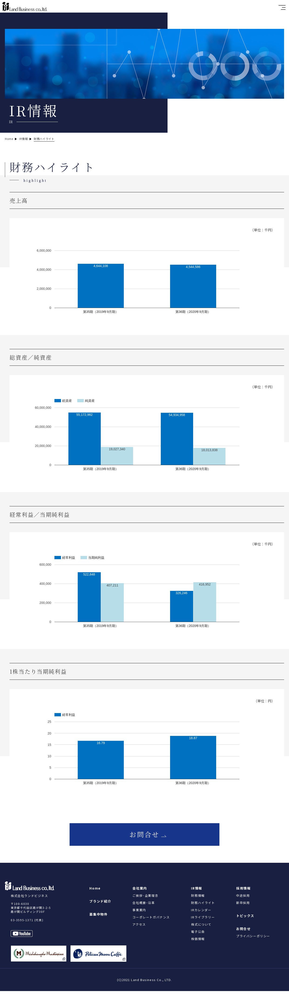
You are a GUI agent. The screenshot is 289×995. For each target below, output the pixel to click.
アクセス (139, 928)
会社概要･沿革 (143, 906)
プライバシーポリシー (253, 940)
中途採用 (243, 899)
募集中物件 (98, 918)
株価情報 (198, 943)
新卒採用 (243, 906)
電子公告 (198, 935)
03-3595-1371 (22, 924)
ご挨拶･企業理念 (145, 899)
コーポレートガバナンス (151, 921)
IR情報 (196, 892)
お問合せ (144, 836)
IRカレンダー (201, 914)
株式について (201, 928)
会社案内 (139, 892)
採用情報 (243, 892)
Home (95, 892)
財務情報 (198, 899)
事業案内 (139, 914)
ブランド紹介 (100, 905)
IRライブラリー (203, 921)
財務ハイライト (203, 906)
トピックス (245, 919)
